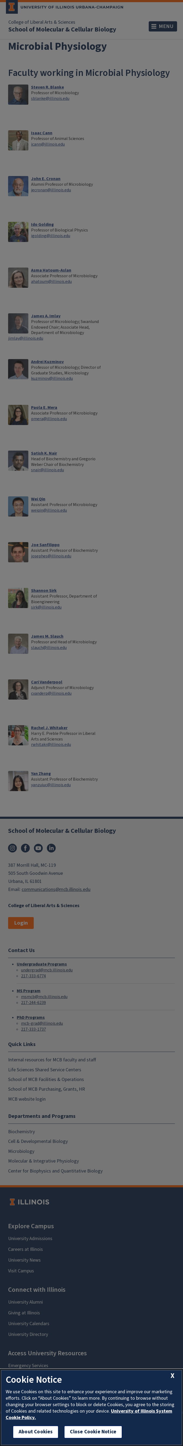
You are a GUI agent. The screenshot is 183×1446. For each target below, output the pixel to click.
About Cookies (36, 1432)
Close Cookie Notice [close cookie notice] (93, 1432)
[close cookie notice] (172, 1375)
